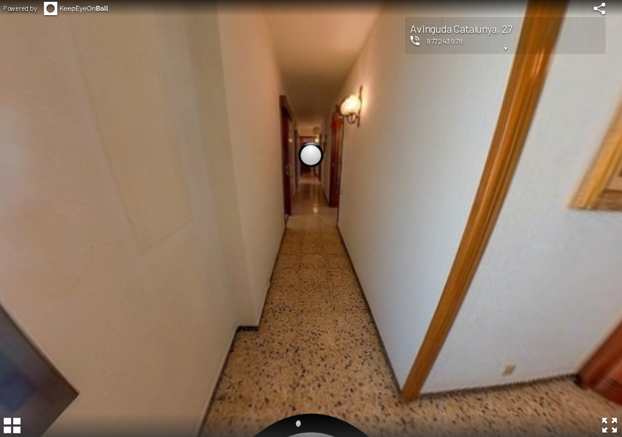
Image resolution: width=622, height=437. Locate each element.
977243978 (444, 40)
